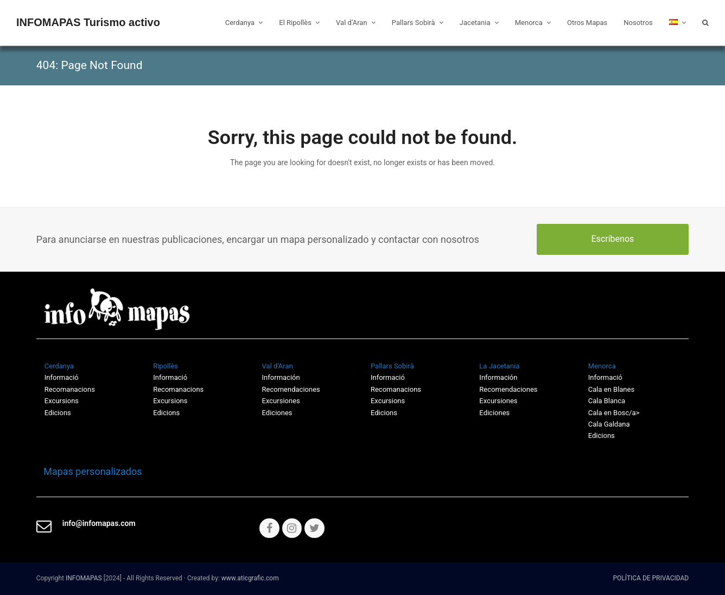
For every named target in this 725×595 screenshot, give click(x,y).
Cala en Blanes (611, 389)
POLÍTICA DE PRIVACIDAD (651, 578)
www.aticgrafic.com (250, 578)
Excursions (61, 401)
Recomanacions (69, 389)
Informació (388, 377)
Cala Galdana (609, 424)
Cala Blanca (606, 401)
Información (281, 377)
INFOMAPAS (84, 578)
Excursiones (281, 401)
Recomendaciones (291, 389)
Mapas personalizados (89, 471)
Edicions (57, 413)
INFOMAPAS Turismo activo (88, 22)
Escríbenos (612, 239)
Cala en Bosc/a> (614, 413)
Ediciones (277, 413)
